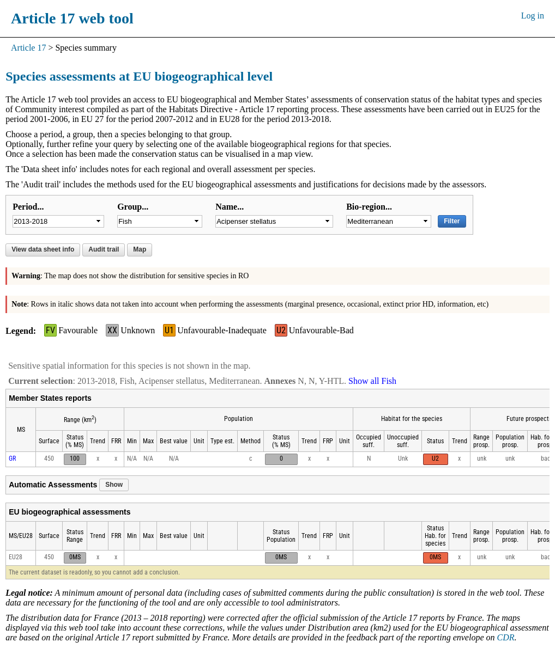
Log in (532, 15)
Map (139, 249)
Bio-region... (369, 206)
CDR (505, 637)
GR (12, 458)
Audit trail (103, 249)
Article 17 (28, 47)
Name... (229, 206)
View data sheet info (42, 249)
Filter (452, 221)
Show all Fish (372, 381)
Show (114, 484)
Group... (132, 206)
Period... (28, 206)
